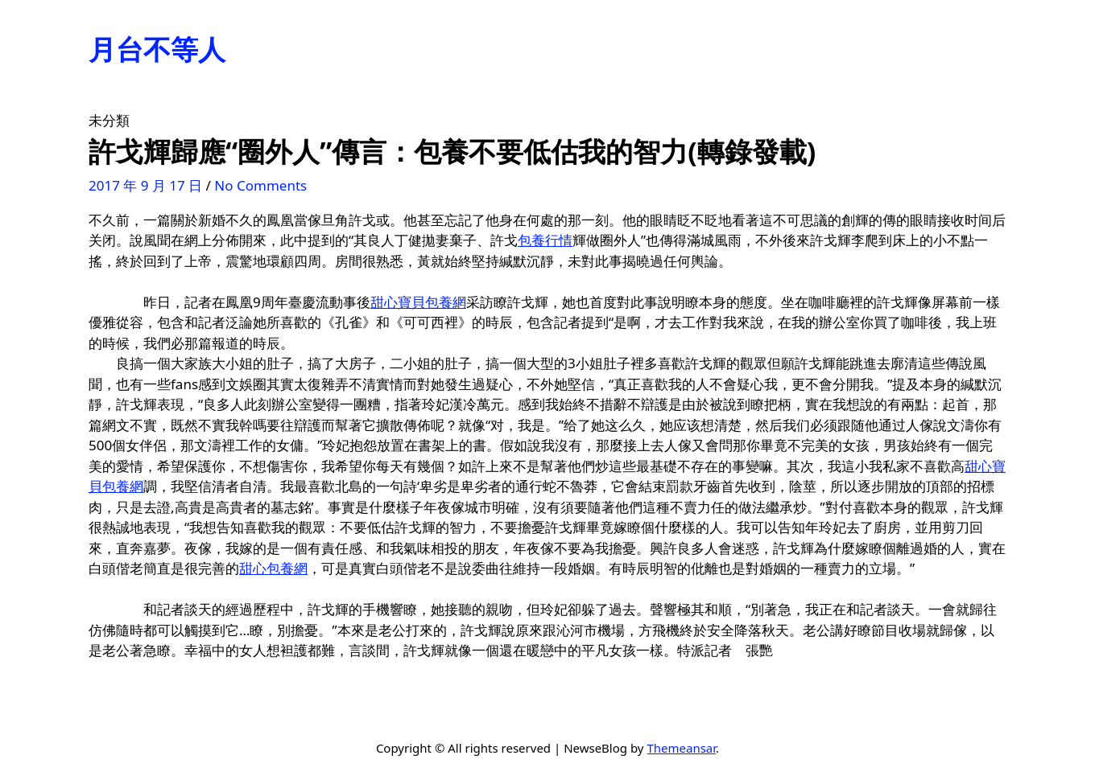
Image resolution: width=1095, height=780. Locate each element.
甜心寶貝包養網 (418, 302)
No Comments (260, 185)
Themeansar (681, 748)
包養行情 (545, 240)
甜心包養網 (273, 568)
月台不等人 (157, 49)
